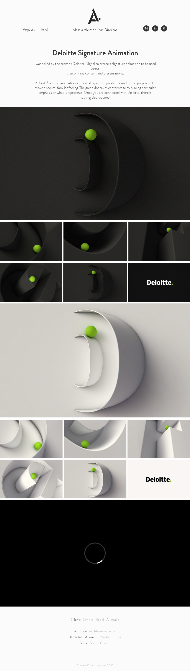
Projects (29, 29)
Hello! (43, 29)
